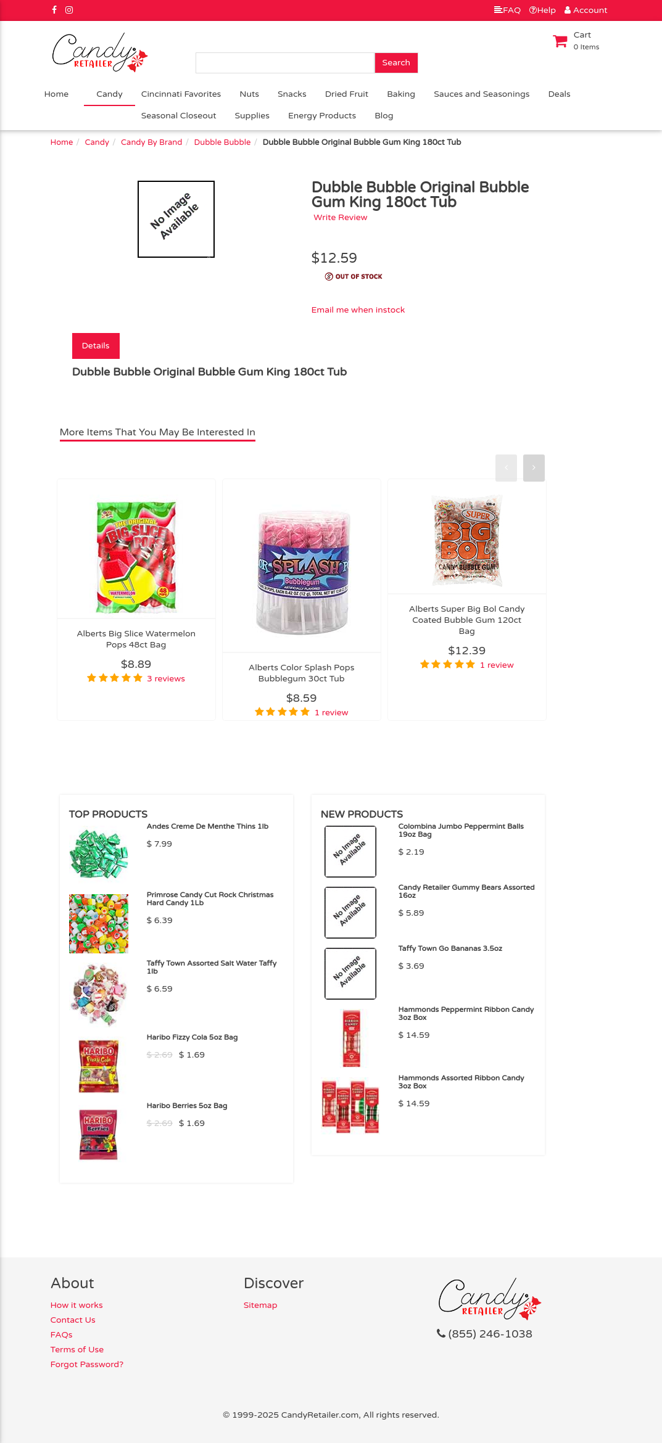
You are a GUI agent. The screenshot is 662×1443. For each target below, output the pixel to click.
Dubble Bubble (222, 142)
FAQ (507, 10)
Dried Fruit (347, 94)
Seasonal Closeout (179, 115)
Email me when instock (358, 310)
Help (542, 10)
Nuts (249, 94)
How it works (77, 1305)
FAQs (62, 1335)
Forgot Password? (87, 1364)
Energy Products (322, 115)
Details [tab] (96, 345)
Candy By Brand (151, 142)
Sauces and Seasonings (481, 94)
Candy (109, 94)
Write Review (340, 217)
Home (56, 94)
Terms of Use (77, 1349)
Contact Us (73, 1320)
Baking (401, 94)
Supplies (252, 115)
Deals (559, 94)
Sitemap (261, 1305)
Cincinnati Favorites (181, 94)
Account (586, 10)
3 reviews (166, 678)
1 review (331, 712)
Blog (383, 115)
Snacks (292, 94)
